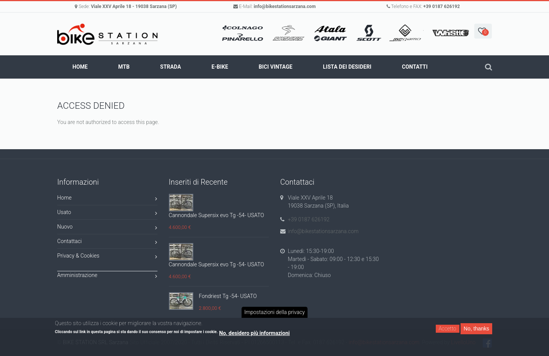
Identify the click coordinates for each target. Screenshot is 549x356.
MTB (124, 67)
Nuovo (107, 228)
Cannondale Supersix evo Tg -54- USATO (216, 215)
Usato (107, 213)
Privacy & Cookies (107, 257)
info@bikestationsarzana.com (285, 6)
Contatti (414, 67)
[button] (483, 31)
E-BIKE (220, 67)
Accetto (447, 328)
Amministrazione (107, 276)
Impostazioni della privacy (274, 312)
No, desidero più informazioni (254, 333)
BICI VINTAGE (275, 67)
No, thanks (476, 328)
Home (80, 67)
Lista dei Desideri (347, 67)
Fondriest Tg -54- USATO (228, 296)
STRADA (170, 67)
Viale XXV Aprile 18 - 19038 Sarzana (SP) (134, 6)
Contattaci (107, 242)
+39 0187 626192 (441, 6)
